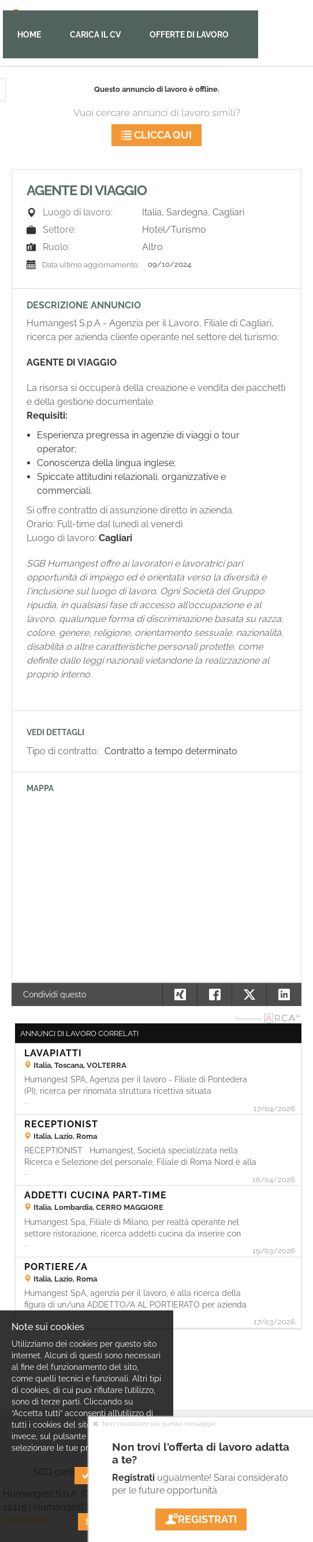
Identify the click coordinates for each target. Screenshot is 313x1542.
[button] (283, 994)
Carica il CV (95, 34)
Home (29, 34)
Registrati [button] (201, 1519)
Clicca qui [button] (156, 135)
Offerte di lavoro (189, 34)
